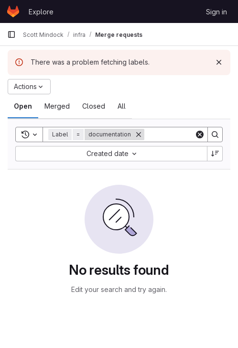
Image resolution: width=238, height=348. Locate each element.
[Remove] (138, 134)
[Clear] (200, 134)
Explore (41, 12)
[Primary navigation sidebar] (11, 34)
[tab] (23, 106)
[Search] (215, 134)
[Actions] (29, 86)
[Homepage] (13, 11)
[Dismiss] (219, 62)
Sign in (216, 12)
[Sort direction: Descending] (215, 153)
